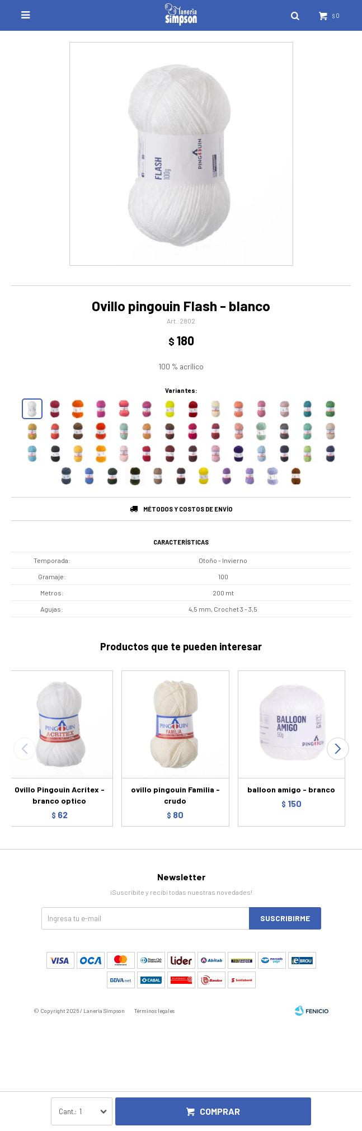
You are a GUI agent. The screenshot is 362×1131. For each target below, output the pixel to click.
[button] (337, 748)
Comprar (220, 1111)
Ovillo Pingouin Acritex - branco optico (60, 795)
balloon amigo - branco (291, 789)
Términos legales (154, 1010)
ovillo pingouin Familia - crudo (175, 795)
